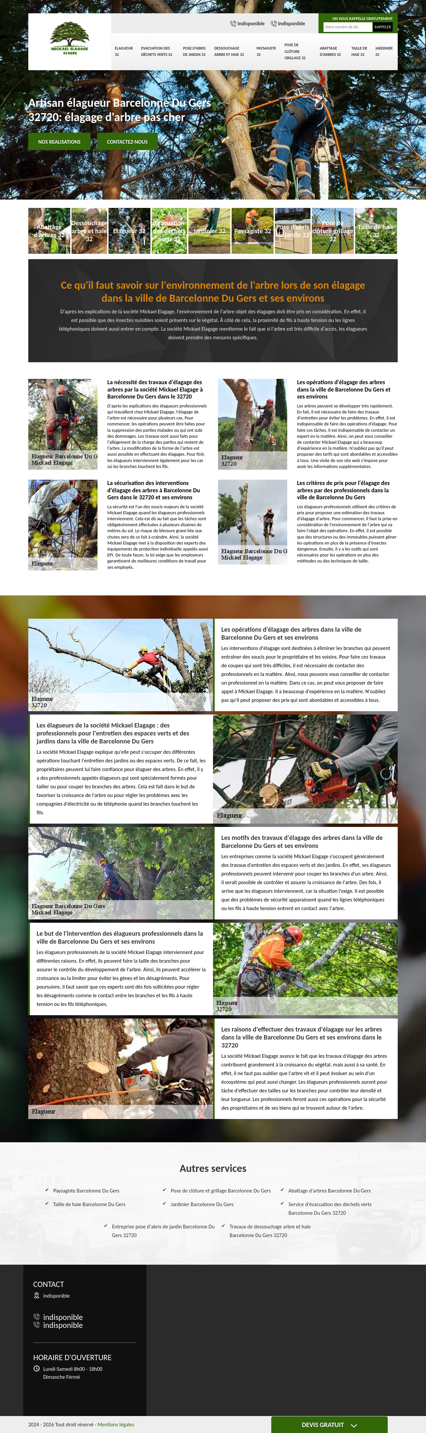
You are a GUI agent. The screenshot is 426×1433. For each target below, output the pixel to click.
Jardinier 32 (384, 51)
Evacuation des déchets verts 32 (156, 51)
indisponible (251, 23)
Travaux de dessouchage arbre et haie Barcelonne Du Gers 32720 (270, 1230)
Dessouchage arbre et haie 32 (229, 51)
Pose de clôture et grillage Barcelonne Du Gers (221, 1191)
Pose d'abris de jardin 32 (194, 51)
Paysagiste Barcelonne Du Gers (86, 1191)
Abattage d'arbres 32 (330, 51)
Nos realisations (59, 142)
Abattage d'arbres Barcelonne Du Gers (330, 1191)
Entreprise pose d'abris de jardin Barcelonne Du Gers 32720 (163, 1230)
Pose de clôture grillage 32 (295, 51)
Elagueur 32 (124, 51)
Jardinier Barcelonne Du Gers (202, 1204)
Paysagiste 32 (266, 51)
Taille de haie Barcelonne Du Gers (89, 1204)
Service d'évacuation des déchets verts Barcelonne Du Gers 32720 (330, 1208)
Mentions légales (116, 1424)
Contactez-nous (127, 142)
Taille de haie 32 (359, 51)
